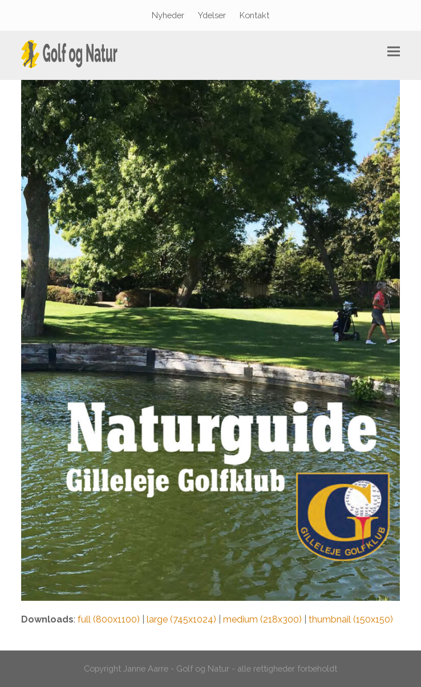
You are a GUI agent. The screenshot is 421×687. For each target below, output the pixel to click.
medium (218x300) (262, 619)
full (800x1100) (109, 619)
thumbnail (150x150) (351, 619)
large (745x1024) (181, 619)
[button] (393, 51)
